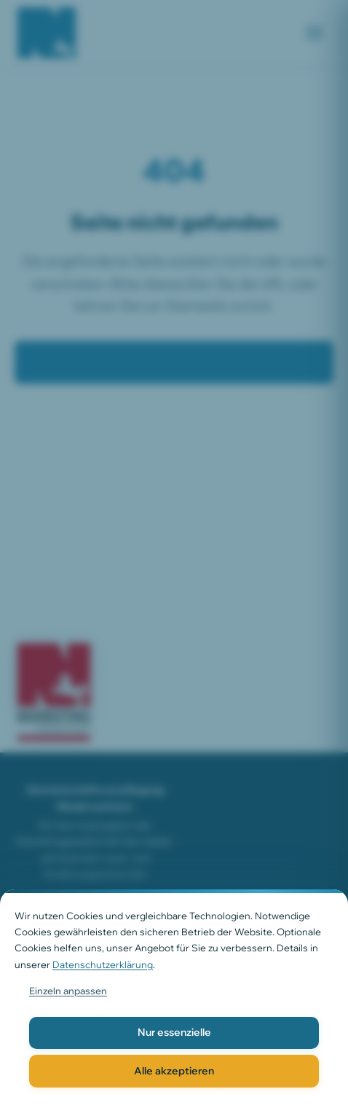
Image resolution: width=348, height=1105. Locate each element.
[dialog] (174, 997)
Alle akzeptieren (174, 1070)
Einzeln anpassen (68, 990)
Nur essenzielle (174, 1032)
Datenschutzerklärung (102, 964)
